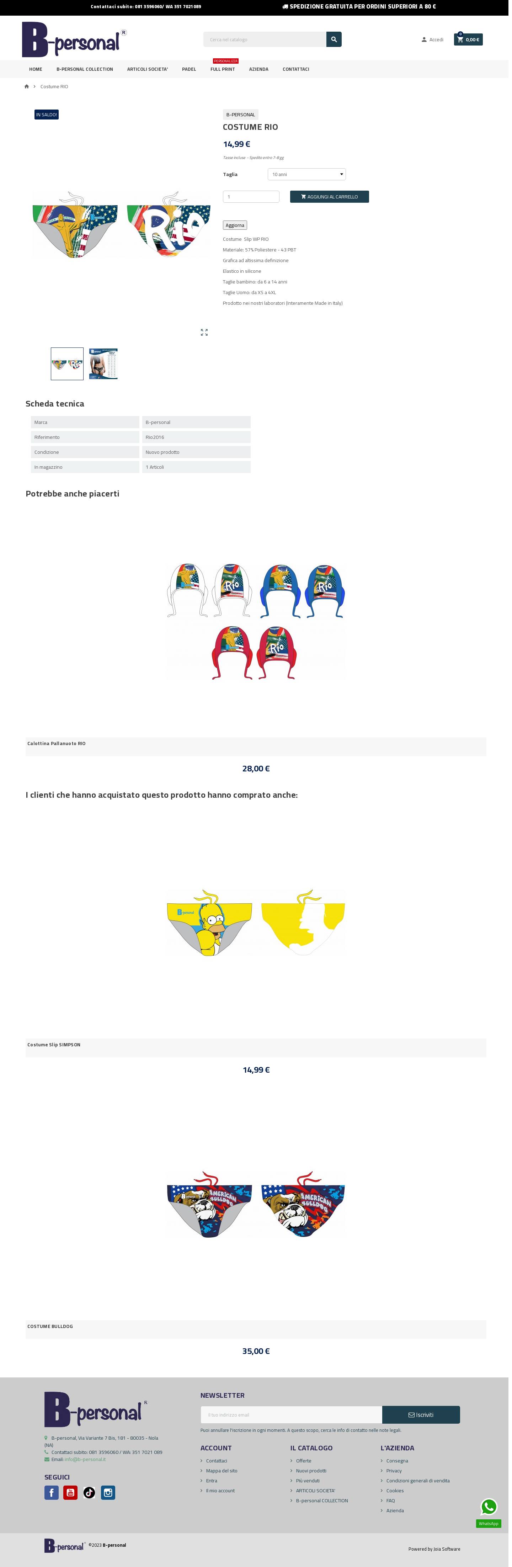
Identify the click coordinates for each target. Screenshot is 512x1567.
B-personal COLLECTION (321, 1500)
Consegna (396, 1460)
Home (35, 69)
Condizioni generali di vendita (417, 1480)
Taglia (230, 174)
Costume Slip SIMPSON (53, 1044)
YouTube (70, 1493)
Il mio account (220, 1490)
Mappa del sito (221, 1470)
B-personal (240, 114)
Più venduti (307, 1480)
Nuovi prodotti (310, 1470)
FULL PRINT (224, 66)
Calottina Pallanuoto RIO (56, 743)
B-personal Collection (85, 69)
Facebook (51, 1493)
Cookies (394, 1490)
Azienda (258, 69)
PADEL (189, 69)
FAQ (390, 1500)
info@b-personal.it (85, 1459)
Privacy (393, 1470)
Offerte (303, 1460)
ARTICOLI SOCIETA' (147, 69)
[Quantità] (251, 197)
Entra (211, 1480)
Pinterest (89, 1493)
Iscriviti (421, 1414)
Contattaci (296, 69)
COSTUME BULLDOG (50, 1326)
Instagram (108, 1493)
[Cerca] (272, 39)
